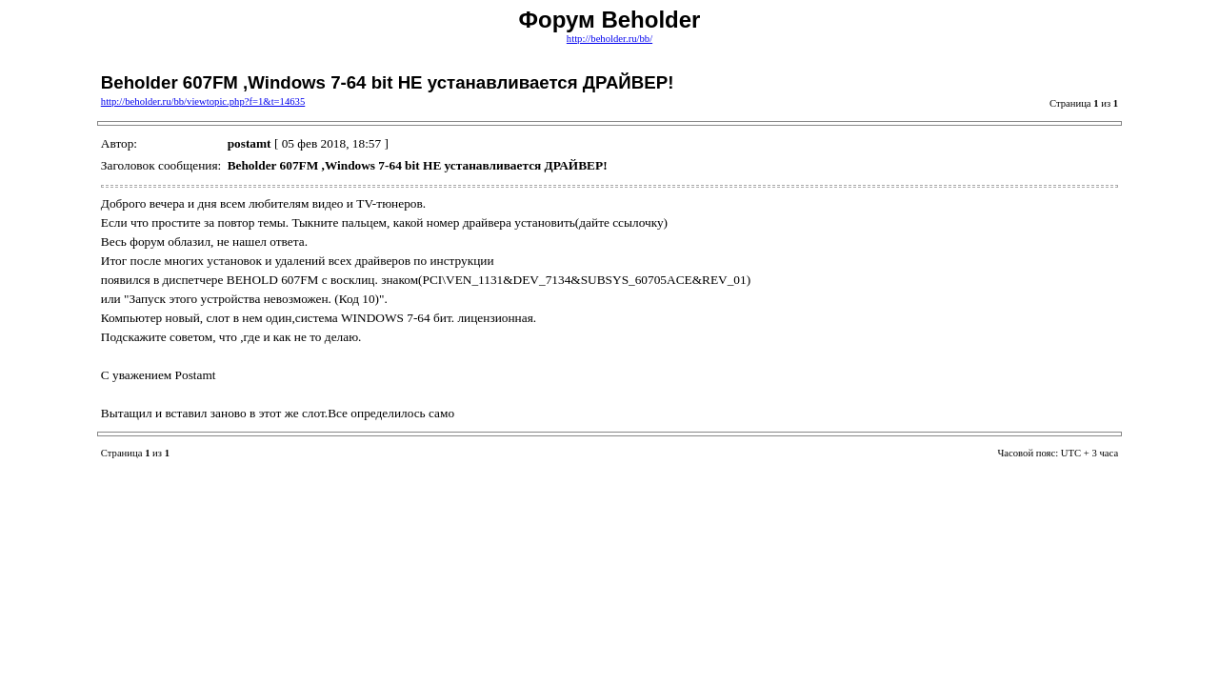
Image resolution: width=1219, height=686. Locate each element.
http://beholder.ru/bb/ (609, 38)
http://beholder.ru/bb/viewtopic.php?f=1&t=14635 (203, 101)
